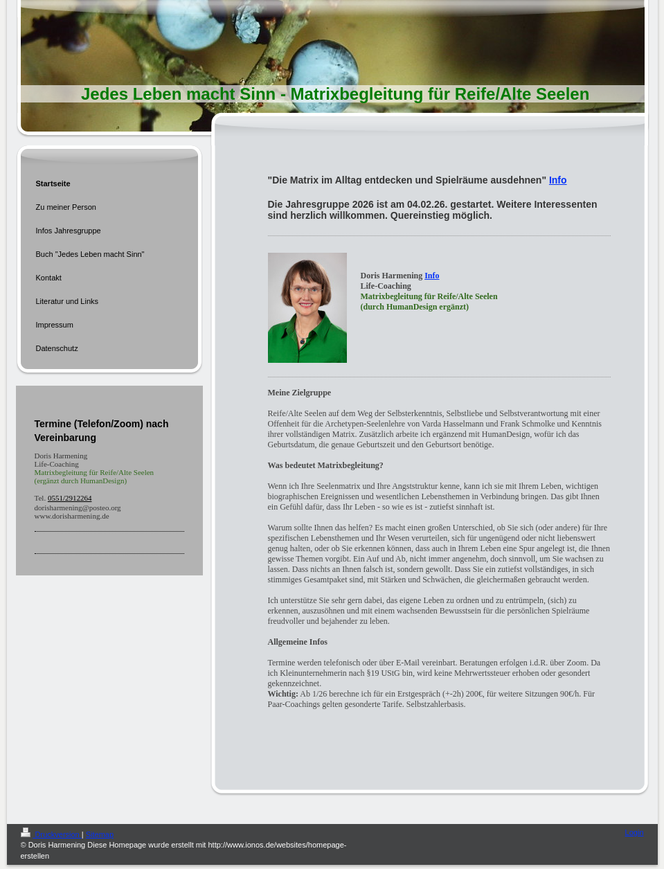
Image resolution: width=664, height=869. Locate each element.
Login (634, 832)
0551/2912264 (70, 498)
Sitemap (100, 834)
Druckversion (51, 834)
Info (558, 180)
